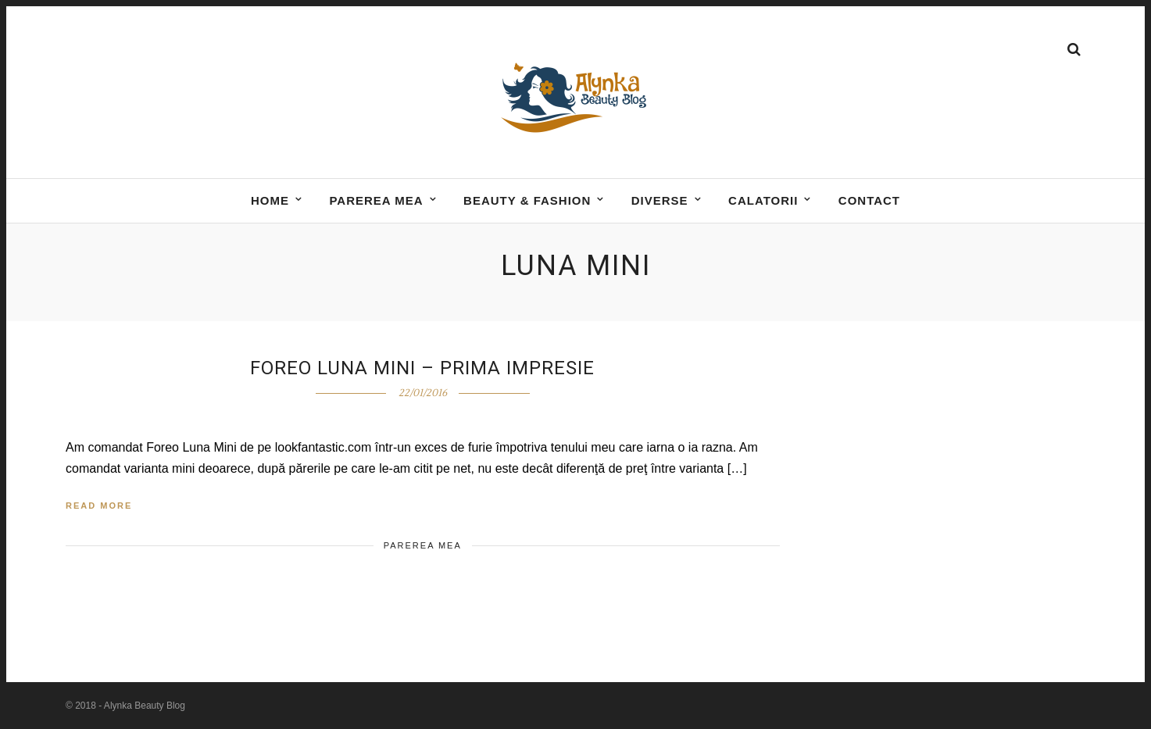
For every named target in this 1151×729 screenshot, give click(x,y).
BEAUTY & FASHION (527, 200)
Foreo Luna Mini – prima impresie (422, 368)
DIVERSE (659, 200)
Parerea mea (376, 200)
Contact (869, 200)
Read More (99, 505)
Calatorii (763, 200)
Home (270, 200)
